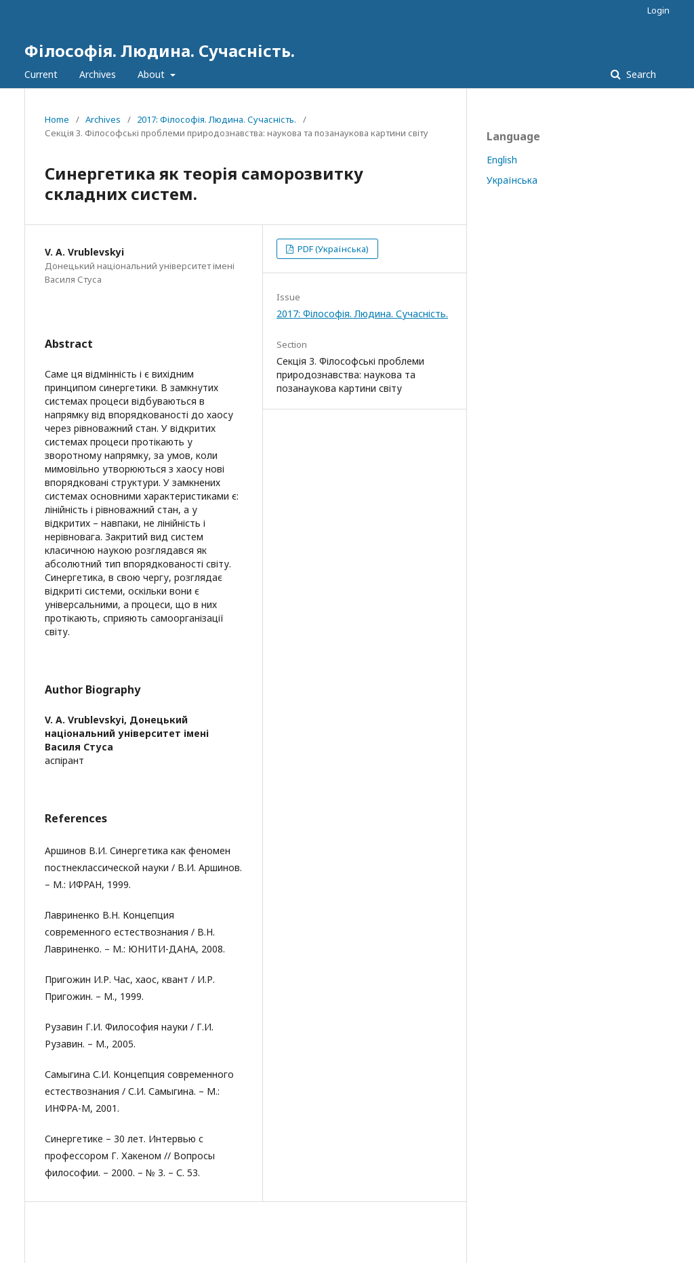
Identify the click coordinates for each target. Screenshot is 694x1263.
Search (640, 74)
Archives (97, 74)
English (502, 159)
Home (57, 119)
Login (658, 10)
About (152, 74)
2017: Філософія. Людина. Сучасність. (216, 119)
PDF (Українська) (332, 249)
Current (41, 74)
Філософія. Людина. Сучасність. (159, 50)
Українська (512, 180)
